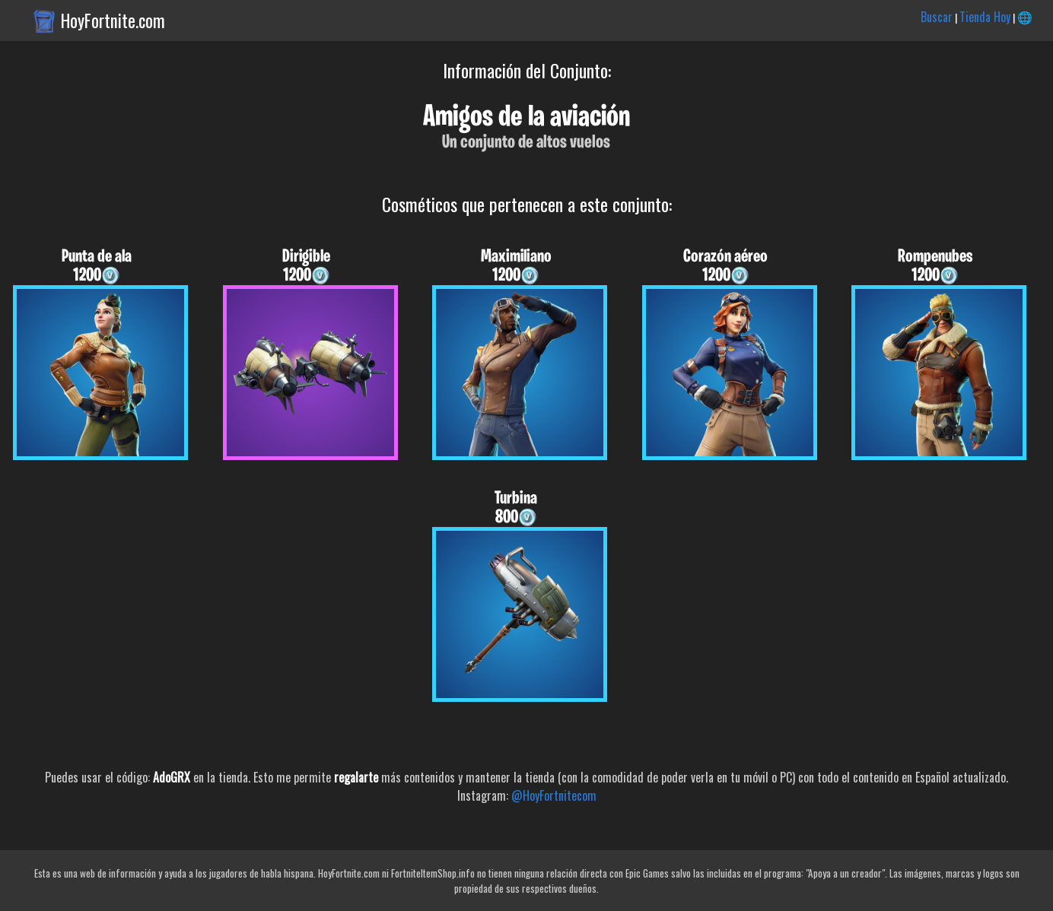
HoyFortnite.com (113, 20)
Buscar (937, 17)
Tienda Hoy (984, 17)
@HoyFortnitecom (553, 795)
